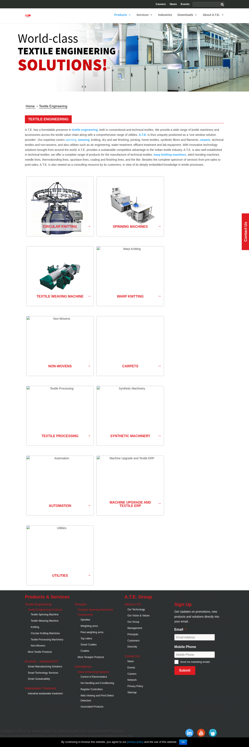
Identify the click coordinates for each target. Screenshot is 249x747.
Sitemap (132, 696)
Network (132, 683)
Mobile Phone (185, 650)
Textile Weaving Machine (45, 624)
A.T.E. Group (138, 600)
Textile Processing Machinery (47, 643)
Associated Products (91, 710)
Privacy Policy (135, 689)
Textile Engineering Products (45, 613)
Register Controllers (91, 693)
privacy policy (135, 741)
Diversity (132, 650)
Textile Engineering (38, 608)
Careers (161, 4)
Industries (165, 18)
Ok (183, 742)
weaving (83, 143)
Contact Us (132, 660)
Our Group (133, 625)
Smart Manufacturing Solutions (45, 670)
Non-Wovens (38, 649)
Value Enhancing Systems (94, 675)
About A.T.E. (211, 18)
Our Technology (136, 613)
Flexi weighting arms (91, 636)
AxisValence (83, 670)
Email (178, 633)
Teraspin (81, 608)
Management (134, 631)
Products (120, 18)
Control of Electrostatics (93, 680)
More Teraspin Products (91, 660)
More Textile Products (40, 655)
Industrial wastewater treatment (45, 697)
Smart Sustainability (39, 682)
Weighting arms (89, 629)
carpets (205, 143)
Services (143, 18)
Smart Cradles (88, 648)
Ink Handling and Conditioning (97, 686)
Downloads (185, 18)
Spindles (85, 623)
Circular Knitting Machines (45, 637)
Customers (133, 644)
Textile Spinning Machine (45, 618)
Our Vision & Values (138, 619)
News (173, 4)
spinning (70, 143)
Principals (132, 638)
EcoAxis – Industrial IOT (42, 665)
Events (185, 4)
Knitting (35, 630)
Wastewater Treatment (41, 692)
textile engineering (85, 133)
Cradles (84, 654)
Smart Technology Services (43, 676)
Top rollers (86, 642)
